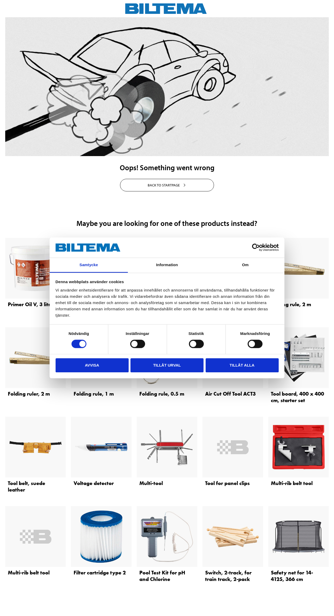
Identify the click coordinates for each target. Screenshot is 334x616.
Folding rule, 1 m (94, 393)
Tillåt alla (242, 365)
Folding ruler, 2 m (29, 393)
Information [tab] (167, 265)
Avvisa (92, 365)
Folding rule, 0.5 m (161, 393)
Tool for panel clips (227, 483)
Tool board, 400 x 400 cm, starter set (297, 397)
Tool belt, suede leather (26, 486)
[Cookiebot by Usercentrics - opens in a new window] (256, 248)
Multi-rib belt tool (292, 483)
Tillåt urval (167, 365)
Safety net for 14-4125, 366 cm (292, 576)
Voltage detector (94, 483)
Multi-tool (151, 483)
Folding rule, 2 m (291, 304)
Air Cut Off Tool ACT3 (230, 393)
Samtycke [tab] (89, 265)
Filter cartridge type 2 (100, 572)
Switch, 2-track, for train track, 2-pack (228, 576)
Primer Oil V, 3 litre (30, 304)
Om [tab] (245, 265)
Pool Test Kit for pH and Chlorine (162, 576)
